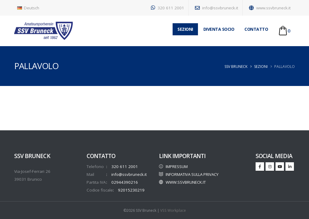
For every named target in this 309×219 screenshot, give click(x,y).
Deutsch (28, 8)
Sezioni (261, 66)
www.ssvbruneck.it (270, 8)
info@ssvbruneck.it (216, 8)
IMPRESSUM (174, 166)
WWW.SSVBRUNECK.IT (183, 190)
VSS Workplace (173, 210)
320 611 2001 (167, 8)
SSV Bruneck (236, 66)
